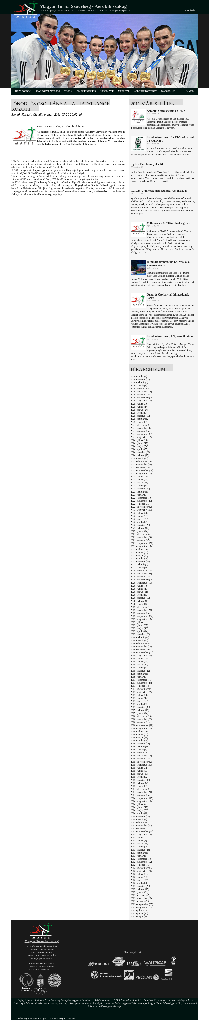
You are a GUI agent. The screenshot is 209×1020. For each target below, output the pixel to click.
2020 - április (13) (139, 594)
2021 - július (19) (139, 549)
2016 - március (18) (140, 743)
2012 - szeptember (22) (142, 867)
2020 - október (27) (140, 576)
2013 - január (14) (139, 855)
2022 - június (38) (139, 516)
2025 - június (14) (139, 406)
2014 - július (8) (138, 804)
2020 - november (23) (141, 573)
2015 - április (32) (139, 776)
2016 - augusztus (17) (141, 728)
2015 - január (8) (139, 786)
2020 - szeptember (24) (142, 579)
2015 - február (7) (139, 783)
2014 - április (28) (139, 813)
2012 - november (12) (141, 861)
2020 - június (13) (139, 588)
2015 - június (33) (139, 770)
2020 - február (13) (140, 601)
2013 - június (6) (139, 840)
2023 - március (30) (140, 488)
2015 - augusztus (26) (141, 764)
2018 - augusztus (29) (141, 655)
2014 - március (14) (140, 816)
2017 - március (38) (140, 707)
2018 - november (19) (141, 646)
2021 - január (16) (139, 567)
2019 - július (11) (139, 622)
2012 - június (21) (139, 877)
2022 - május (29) (139, 519)
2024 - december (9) (140, 425)
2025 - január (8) (139, 421)
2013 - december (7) (140, 822)
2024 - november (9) (141, 428)
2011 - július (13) (139, 910)
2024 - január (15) (139, 458)
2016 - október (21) (140, 722)
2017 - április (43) (139, 704)
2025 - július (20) (139, 403)
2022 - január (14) (139, 531)
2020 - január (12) (139, 604)
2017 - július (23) (139, 695)
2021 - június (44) (139, 552)
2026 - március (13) (140, 379)
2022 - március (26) (140, 525)
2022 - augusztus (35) (141, 509)
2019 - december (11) (141, 607)
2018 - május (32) (139, 664)
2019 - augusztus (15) (141, 619)
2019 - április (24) (139, 631)
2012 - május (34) (139, 880)
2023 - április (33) (139, 485)
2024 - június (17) (139, 443)
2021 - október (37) (140, 540)
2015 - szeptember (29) (142, 761)
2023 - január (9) (139, 494)
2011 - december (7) (140, 895)
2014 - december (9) (140, 789)
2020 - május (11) (139, 591)
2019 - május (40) (139, 628)
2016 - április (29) (139, 740)
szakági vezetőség (48, 91)
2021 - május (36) (139, 555)
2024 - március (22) (140, 452)
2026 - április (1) (139, 376)
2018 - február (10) (140, 673)
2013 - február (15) (140, 852)
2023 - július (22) (139, 476)
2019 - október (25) (140, 613)
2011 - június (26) (139, 913)
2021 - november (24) (141, 537)
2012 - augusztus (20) (141, 871)
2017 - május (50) (139, 701)
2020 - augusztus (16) (141, 582)
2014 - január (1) (139, 819)
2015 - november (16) (141, 755)
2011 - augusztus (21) (141, 907)
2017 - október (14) (140, 685)
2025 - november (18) (141, 391)
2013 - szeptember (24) (142, 831)
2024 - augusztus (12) (141, 437)
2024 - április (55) (139, 449)
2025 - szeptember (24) (142, 397)
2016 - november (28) (141, 719)
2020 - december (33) (141, 570)
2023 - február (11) (140, 491)
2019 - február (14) (140, 637)
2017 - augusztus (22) (141, 692)
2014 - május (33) (139, 810)
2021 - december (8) (140, 534)
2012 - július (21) (139, 874)
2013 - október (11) (140, 828)
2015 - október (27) (140, 758)
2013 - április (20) (139, 846)
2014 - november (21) (141, 792)
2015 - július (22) (139, 767)
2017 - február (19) (140, 710)
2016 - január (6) (139, 749)
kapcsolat (168, 91)
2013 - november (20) (141, 825)
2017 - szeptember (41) (142, 688)
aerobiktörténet (145, 91)
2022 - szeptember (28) (142, 506)
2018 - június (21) (139, 661)
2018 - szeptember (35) (142, 652)
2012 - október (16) (140, 864)
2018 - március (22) (140, 670)
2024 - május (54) (139, 446)
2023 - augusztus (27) (141, 473)
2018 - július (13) (139, 658)
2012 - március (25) (140, 886)
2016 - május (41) (139, 737)
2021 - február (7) (139, 564)
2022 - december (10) (141, 497)
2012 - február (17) (140, 889)
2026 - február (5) (139, 382)
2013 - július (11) (139, 837)
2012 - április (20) (139, 883)
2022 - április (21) (139, 522)
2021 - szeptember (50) (142, 543)
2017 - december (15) (141, 679)
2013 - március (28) (140, 849)
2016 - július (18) (139, 731)
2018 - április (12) (139, 667)
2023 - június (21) (139, 479)
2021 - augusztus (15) (141, 546)
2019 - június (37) (139, 625)
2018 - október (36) (140, 649)
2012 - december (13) (141, 858)
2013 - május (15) (139, 843)
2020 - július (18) (139, 585)
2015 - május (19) (139, 773)
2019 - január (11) (139, 640)
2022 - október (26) (140, 503)
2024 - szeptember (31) (142, 434)
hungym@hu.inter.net (41, 958)
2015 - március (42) (140, 780)
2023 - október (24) (140, 467)
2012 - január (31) (139, 892)
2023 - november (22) (141, 464)
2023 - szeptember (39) (142, 470)
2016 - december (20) (141, 716)
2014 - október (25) (140, 795)
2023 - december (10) (141, 461)
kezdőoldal (23, 91)
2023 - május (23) (139, 482)
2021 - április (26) (139, 558)
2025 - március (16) (140, 415)
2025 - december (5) (140, 388)
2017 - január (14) (139, 713)
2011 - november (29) (141, 898)
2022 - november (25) (141, 500)
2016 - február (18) (140, 746)
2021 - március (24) (140, 561)
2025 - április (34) (139, 412)
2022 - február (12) (140, 528)
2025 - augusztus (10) (141, 400)
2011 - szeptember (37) (142, 904)
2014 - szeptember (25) (142, 798)
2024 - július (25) (139, 440)
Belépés (190, 10)
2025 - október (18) (140, 394)
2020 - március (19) (140, 597)
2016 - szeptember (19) (142, 725)
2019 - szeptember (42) (142, 616)
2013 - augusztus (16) (141, 834)
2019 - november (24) (141, 610)
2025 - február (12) (140, 418)
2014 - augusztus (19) (141, 801)
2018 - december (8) (140, 643)
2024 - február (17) (140, 455)
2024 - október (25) (140, 431)
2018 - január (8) (139, 676)
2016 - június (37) (139, 734)
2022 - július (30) (139, 513)
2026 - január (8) (139, 385)
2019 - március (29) (140, 634)
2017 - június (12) (139, 698)
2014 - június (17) (139, 807)
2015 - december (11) (141, 752)
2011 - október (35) (140, 901)
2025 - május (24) (139, 409)
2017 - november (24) (141, 682)
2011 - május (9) (139, 916)
